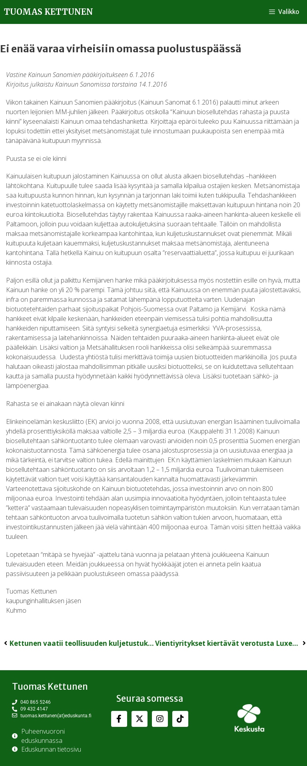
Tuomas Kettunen (48, 12)
